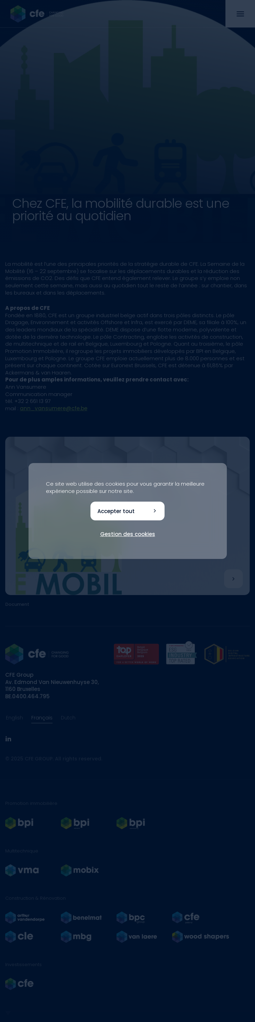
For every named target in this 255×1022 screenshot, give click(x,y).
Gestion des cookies (127, 534)
